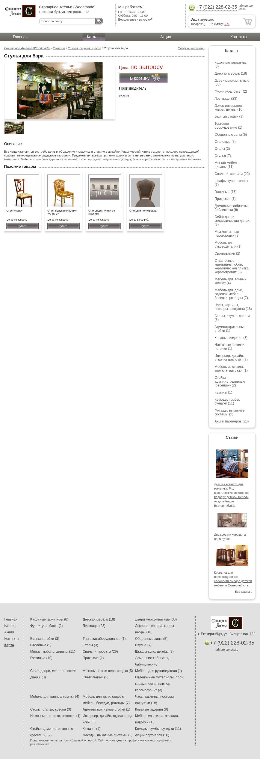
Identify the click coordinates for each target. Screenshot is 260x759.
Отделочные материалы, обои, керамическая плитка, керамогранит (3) (232, 266)
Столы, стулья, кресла (84, 48)
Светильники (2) (227, 253)
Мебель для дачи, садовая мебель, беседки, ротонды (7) (231, 294)
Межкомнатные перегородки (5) (227, 233)
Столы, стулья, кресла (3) (50, 709)
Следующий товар (191, 48)
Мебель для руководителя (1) (228, 244)
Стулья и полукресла (143, 210)
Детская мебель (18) (231, 73)
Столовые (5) (225, 141)
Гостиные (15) (226, 192)
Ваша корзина (201, 19)
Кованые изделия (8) (231, 338)
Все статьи (243, 591)
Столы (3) (222, 148)
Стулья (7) (223, 156)
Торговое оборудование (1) (228, 125)
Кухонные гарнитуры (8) (49, 619)
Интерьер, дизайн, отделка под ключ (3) (231, 357)
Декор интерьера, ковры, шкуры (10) (229, 107)
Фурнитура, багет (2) (231, 91)
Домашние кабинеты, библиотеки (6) (232, 208)
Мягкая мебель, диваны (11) (227, 164)
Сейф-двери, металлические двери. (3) (232, 220)
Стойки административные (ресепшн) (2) (230, 381)
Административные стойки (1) (230, 328)
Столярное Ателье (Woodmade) (27, 48)
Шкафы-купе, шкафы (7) (154, 651)
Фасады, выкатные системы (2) (230, 412)
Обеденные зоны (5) (231, 134)
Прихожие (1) (225, 199)
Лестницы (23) (226, 98)
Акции (165, 37)
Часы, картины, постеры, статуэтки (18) (233, 307)
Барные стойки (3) (229, 116)
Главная (20, 37)
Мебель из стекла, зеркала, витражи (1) (231, 368)
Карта (9, 645)
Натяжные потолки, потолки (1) (230, 346)
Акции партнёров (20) (232, 421)
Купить (22, 226)
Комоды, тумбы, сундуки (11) (227, 401)
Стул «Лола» (14, 210)
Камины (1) (223, 392)
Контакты (238, 37)
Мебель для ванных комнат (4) (230, 281)
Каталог (94, 37)
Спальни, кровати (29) (232, 174)
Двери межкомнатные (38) (156, 619)
